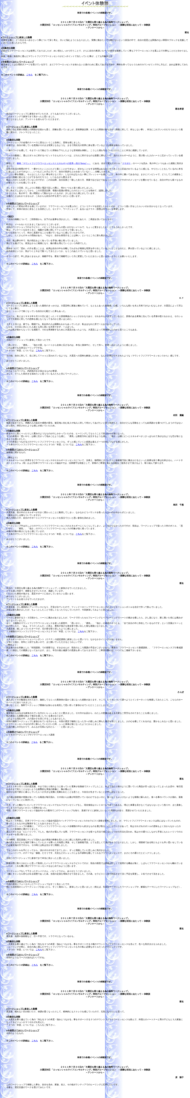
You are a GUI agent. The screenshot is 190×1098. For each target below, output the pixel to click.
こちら (29, 75)
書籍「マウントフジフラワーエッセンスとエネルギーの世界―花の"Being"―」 (54, 163)
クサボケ (126, 163)
